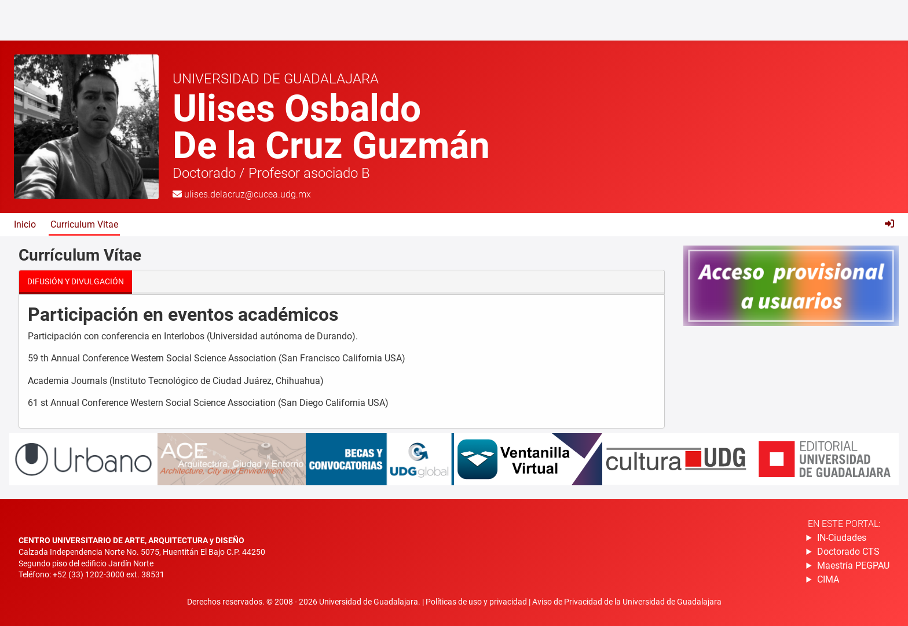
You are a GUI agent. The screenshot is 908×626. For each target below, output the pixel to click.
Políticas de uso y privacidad (477, 601)
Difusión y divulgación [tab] (75, 281)
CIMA (828, 579)
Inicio (25, 224)
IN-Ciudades (841, 537)
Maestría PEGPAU (853, 565)
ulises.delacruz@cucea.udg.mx (247, 194)
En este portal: (844, 523)
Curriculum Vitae (84, 224)
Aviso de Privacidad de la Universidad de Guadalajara (627, 601)
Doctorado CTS (848, 551)
